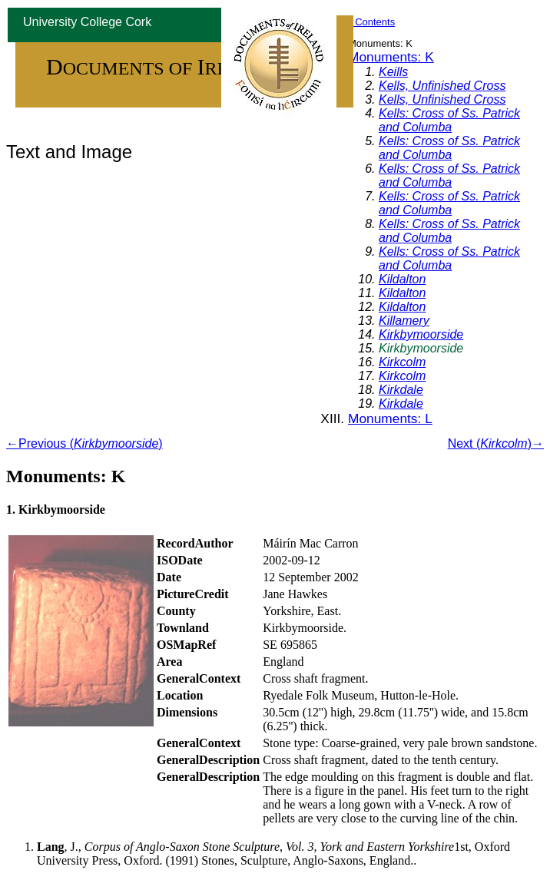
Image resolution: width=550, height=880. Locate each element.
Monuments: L (390, 418)
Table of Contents (356, 22)
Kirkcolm (402, 362)
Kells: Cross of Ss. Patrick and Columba (449, 120)
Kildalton (402, 279)
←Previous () (84, 443)
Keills (393, 71)
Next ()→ (496, 443)
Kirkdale (401, 389)
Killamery (404, 320)
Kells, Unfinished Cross (442, 85)
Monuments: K (391, 57)
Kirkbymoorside (421, 334)
